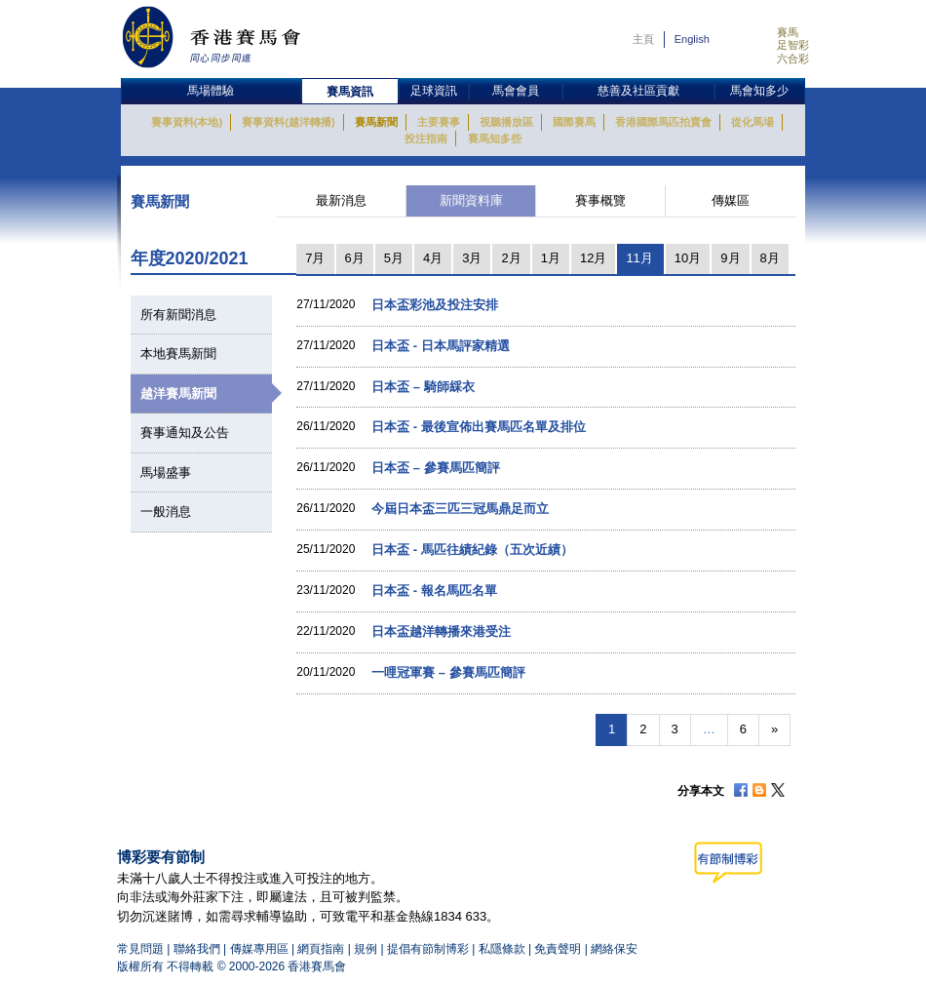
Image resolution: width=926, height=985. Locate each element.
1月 (550, 258)
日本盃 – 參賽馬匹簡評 (435, 467)
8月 (770, 258)
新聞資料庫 (471, 200)
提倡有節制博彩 (428, 949)
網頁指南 (320, 949)
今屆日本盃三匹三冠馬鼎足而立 (460, 508)
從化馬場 (752, 122)
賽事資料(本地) (186, 122)
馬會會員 (515, 91)
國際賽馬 (574, 122)
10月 (688, 258)
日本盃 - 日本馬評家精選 (440, 345)
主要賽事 (438, 122)
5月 (394, 258)
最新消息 (341, 200)
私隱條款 (502, 949)
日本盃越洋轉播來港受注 (441, 631)
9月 (730, 258)
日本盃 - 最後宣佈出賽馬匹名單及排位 (478, 426)
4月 (433, 258)
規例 (367, 949)
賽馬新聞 (376, 122)
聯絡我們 (197, 949)
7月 (315, 258)
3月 (472, 258)
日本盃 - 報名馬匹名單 (434, 590)
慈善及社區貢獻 (638, 91)
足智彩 (793, 45)
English (692, 39)
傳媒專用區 (259, 949)
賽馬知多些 (494, 138)
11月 (639, 258)
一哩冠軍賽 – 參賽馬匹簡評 (447, 672)
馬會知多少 (759, 91)
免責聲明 (557, 949)
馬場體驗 (210, 91)
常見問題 (140, 949)
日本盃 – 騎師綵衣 (422, 386)
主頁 (643, 39)
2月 (511, 258)
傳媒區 (731, 200)
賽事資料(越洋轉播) (288, 122)
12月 (593, 258)
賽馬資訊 (350, 91)
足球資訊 (433, 91)
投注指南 (426, 138)
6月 (355, 258)
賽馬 (787, 32)
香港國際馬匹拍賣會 (663, 122)
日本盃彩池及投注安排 (434, 304)
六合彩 (793, 58)
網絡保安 (614, 949)
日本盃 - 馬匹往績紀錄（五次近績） (472, 549)
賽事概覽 (600, 200)
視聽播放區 (506, 122)
